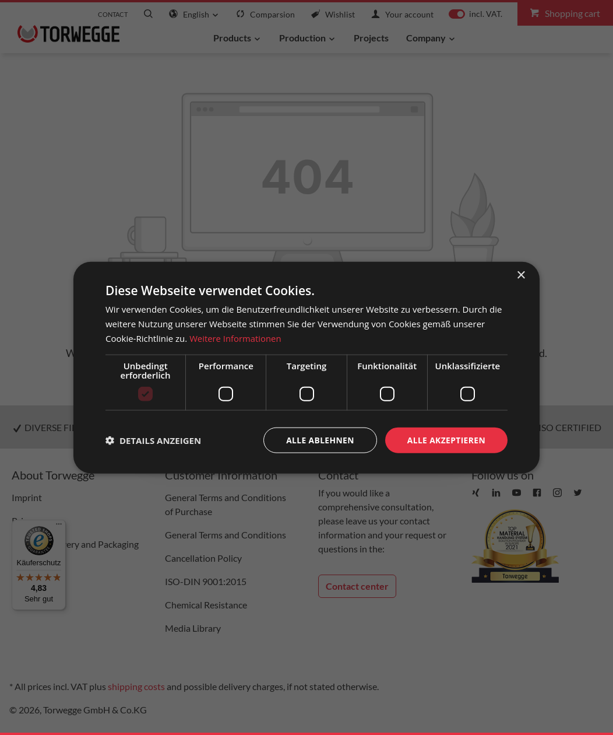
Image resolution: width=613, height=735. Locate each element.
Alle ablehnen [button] (318, 439)
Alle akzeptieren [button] (445, 439)
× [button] (520, 275)
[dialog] (306, 367)
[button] (153, 440)
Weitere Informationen (235, 338)
